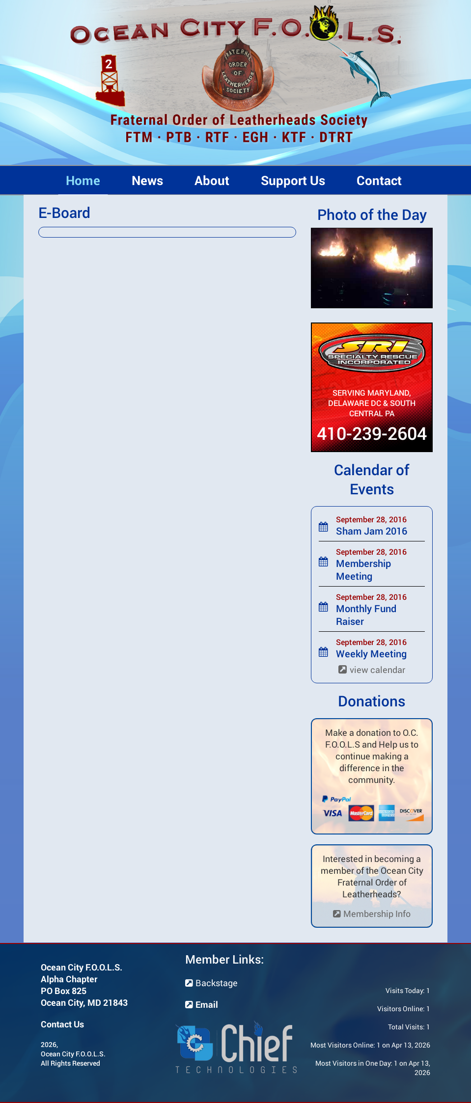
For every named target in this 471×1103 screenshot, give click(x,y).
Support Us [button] (293, 180)
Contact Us (62, 1024)
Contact (379, 180)
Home (83, 180)
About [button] (211, 180)
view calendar (371, 669)
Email (201, 1004)
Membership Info (372, 913)
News (147, 180)
